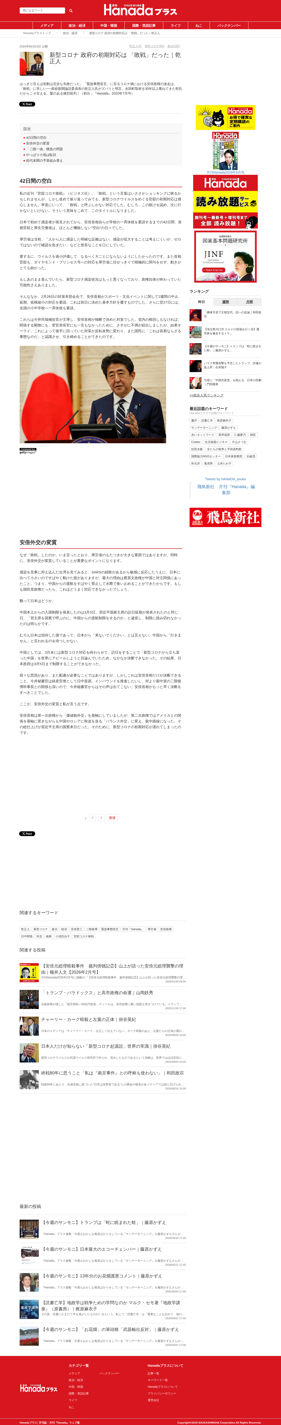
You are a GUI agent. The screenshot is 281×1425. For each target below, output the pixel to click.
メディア (47, 25)
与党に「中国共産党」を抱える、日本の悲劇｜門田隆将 (232, 382)
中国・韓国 (108, 25)
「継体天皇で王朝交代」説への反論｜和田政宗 (232, 314)
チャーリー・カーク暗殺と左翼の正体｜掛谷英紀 (88, 1019)
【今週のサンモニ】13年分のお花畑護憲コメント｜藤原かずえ (101, 1276)
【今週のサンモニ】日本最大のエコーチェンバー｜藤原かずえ (101, 1249)
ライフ (176, 25)
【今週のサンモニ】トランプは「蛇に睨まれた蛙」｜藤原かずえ (103, 1222)
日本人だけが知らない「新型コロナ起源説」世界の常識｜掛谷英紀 (105, 1046)
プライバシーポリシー (162, 1393)
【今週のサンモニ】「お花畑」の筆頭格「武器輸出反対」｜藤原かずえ (110, 1329)
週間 (225, 302)
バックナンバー (229, 25)
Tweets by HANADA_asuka (225, 479)
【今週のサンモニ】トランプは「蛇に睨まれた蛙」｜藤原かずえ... (232, 348)
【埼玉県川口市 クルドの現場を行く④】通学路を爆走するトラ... (231, 331)
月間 (249, 302)
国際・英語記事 (144, 25)
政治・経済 (77, 25)
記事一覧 (153, 1373)
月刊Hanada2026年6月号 (225, 172)
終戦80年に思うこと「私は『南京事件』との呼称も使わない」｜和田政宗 (112, 1073)
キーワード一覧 (158, 1380)
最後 (112, 818)
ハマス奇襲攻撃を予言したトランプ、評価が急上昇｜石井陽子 (232, 365)
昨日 (201, 302)
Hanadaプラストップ (37, 33)
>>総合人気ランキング (207, 395)
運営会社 (153, 1400)
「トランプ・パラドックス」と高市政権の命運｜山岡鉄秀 (97, 992)
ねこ (199, 25)
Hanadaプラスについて (163, 1386)
